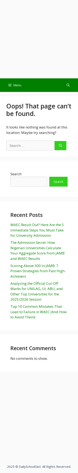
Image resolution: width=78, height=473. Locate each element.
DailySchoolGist (30, 466)
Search (15, 174)
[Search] (60, 145)
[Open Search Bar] (68, 85)
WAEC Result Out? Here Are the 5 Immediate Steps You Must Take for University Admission (37, 230)
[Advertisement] (39, 39)
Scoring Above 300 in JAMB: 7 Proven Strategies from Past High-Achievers (38, 271)
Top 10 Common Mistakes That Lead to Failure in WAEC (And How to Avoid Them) (38, 311)
